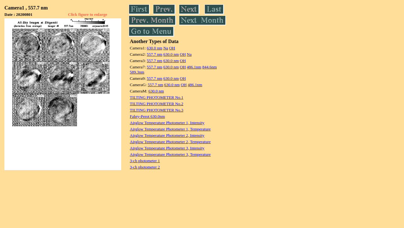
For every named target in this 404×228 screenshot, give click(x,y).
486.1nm (194, 67)
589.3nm (137, 72)
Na (165, 48)
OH (172, 48)
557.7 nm (154, 54)
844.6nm (209, 67)
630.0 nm (154, 48)
